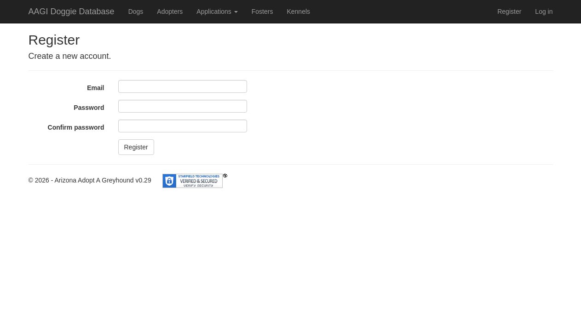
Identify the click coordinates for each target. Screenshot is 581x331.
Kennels (298, 11)
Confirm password (76, 127)
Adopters (170, 11)
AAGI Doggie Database (72, 11)
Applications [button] (216, 11)
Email (95, 87)
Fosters (262, 11)
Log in (543, 11)
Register (509, 11)
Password (89, 107)
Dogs (136, 11)
